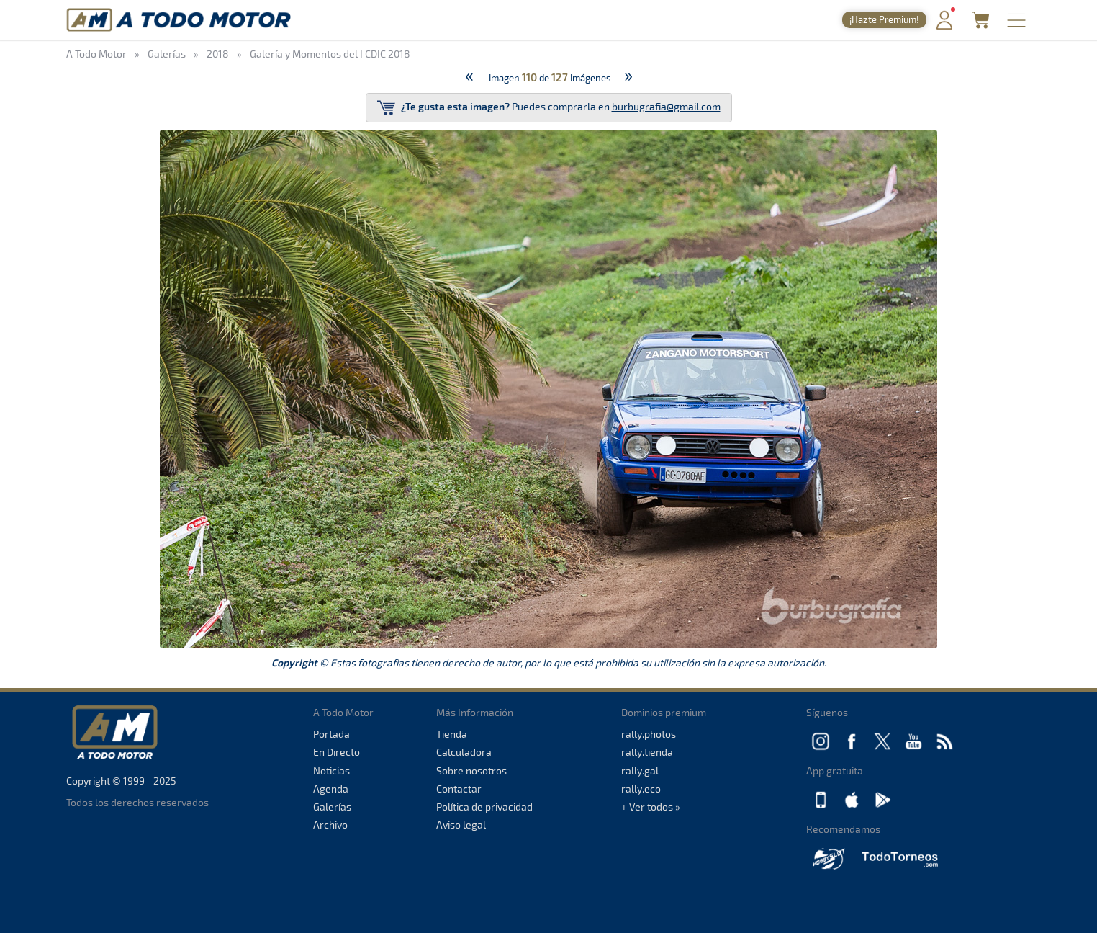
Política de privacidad (484, 806)
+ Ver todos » (650, 806)
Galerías (332, 806)
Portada (331, 734)
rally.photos (648, 734)
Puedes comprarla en (549, 108)
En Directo (336, 752)
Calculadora (464, 752)
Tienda (451, 734)
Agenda (330, 788)
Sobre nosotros (471, 770)
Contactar (459, 788)
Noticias (331, 770)
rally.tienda (647, 752)
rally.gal (640, 770)
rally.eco (641, 788)
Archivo (330, 824)
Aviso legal (461, 824)
